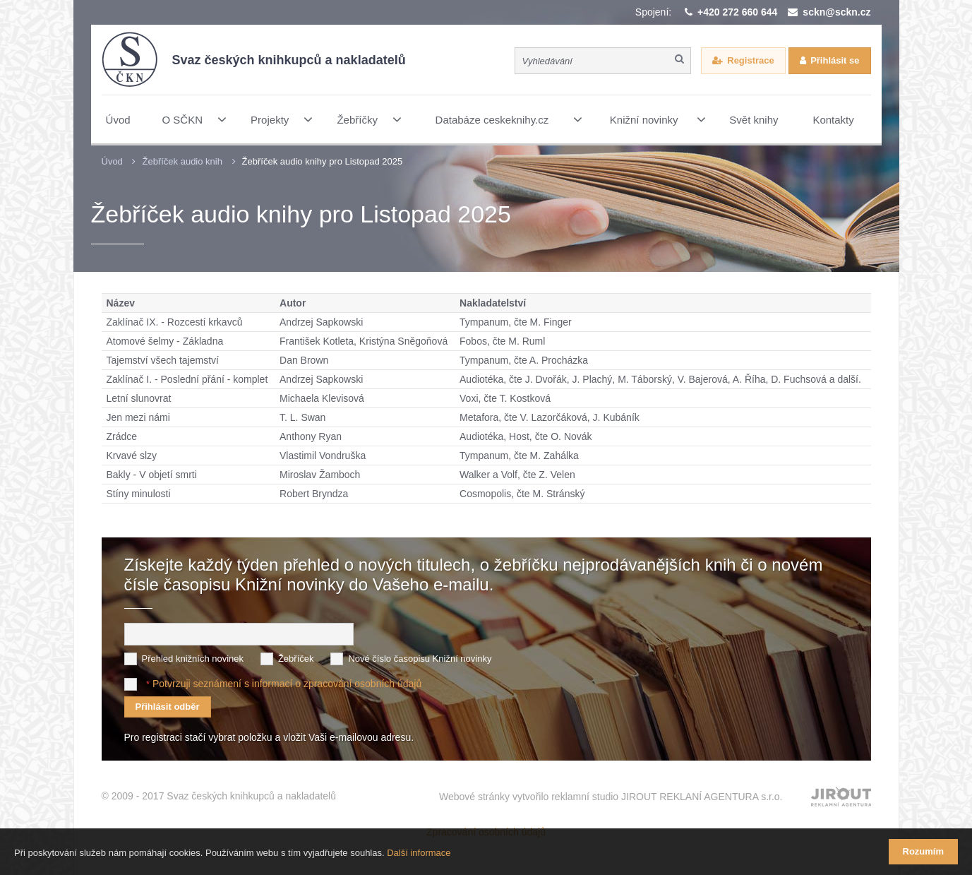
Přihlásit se (834, 60)
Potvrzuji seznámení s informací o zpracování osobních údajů (286, 683)
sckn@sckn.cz (836, 12)
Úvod (112, 161)
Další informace (418, 852)
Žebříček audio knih (182, 161)
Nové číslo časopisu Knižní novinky (419, 658)
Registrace (750, 60)
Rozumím (923, 851)
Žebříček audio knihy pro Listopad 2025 (322, 161)
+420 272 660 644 (737, 12)
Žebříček (296, 658)
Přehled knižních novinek (193, 658)
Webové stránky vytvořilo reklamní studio (611, 797)
